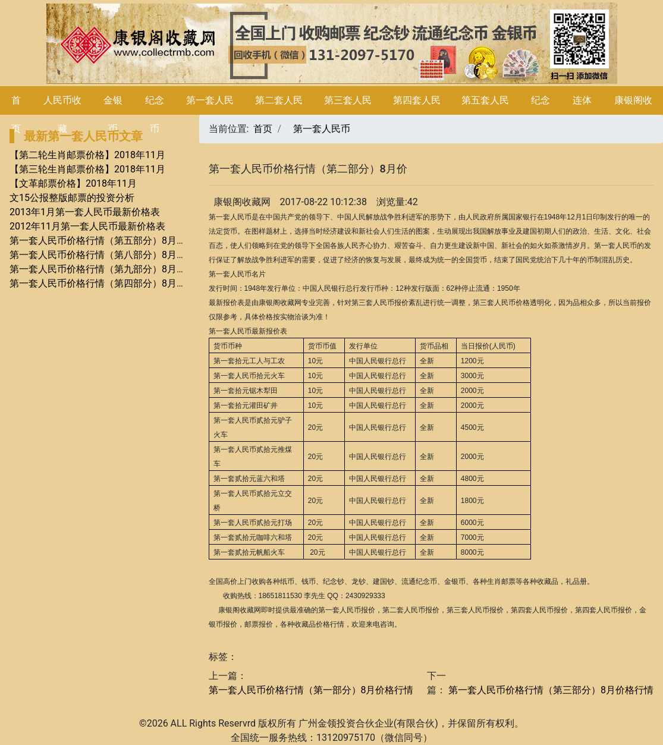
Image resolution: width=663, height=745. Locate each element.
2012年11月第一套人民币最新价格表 (87, 226)
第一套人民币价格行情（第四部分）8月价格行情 (112, 283)
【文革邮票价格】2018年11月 (73, 183)
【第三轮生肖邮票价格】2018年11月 (87, 169)
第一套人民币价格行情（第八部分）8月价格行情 (112, 254)
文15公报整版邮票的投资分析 (72, 197)
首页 (262, 128)
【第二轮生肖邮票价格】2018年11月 (87, 155)
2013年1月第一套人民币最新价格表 (85, 212)
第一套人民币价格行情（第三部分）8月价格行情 (549, 690)
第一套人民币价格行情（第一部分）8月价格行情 (311, 690)
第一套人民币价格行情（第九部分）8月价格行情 (112, 269)
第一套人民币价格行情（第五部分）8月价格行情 (112, 240)
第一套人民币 (321, 128)
